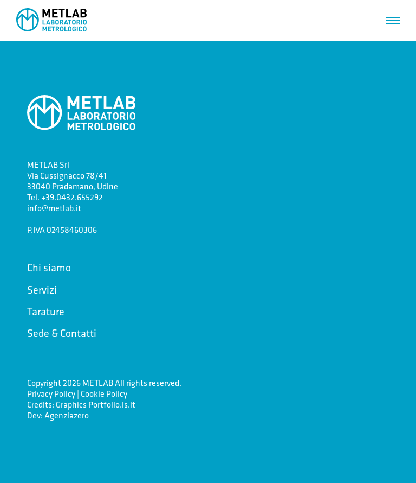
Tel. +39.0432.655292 (65, 197)
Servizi (42, 289)
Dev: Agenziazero (58, 415)
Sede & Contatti (61, 333)
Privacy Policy (51, 393)
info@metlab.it (54, 207)
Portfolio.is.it (111, 404)
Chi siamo (49, 267)
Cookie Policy (104, 393)
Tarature (45, 311)
